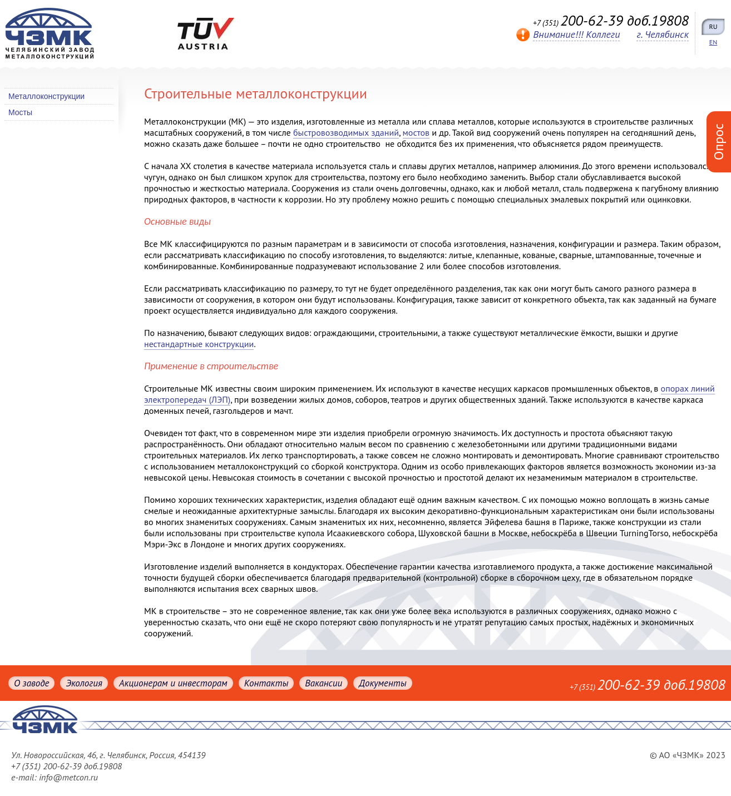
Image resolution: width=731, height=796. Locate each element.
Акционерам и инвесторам (173, 683)
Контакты (266, 683)
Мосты (20, 112)
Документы (382, 683)
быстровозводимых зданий (346, 132)
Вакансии (323, 683)
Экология (84, 683)
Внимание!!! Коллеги (576, 34)
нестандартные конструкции (199, 343)
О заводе (31, 683)
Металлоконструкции (46, 96)
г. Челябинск (662, 34)
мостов (416, 132)
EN (713, 42)
